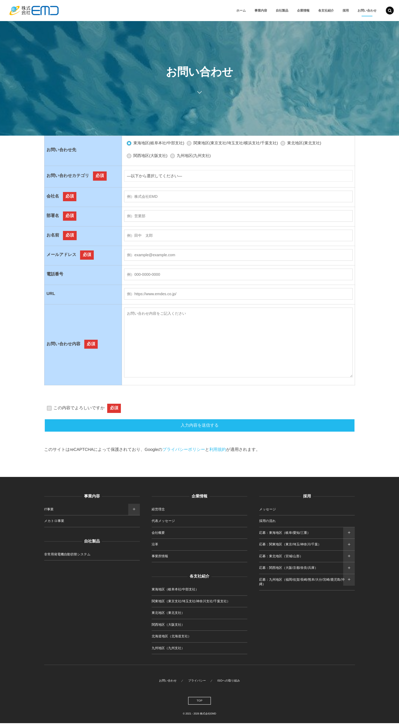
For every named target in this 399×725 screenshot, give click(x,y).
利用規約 (217, 451)
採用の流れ (267, 523)
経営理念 (158, 511)
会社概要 (158, 534)
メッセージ (267, 511)
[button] (390, 10)
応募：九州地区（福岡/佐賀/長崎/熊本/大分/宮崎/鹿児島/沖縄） (301, 583)
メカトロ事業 (54, 523)
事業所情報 (160, 558)
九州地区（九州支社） (168, 650)
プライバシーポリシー (183, 451)
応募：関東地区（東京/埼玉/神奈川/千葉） (290, 546)
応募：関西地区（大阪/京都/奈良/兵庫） (288, 569)
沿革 (155, 546)
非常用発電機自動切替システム (67, 556)
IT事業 (49, 511)
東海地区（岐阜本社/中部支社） (175, 591)
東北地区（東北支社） (168, 615)
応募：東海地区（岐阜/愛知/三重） (284, 534)
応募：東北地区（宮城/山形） (281, 558)
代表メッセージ (163, 523)
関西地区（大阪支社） (168, 626)
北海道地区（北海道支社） (171, 638)
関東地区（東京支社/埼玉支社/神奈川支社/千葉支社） (191, 603)
